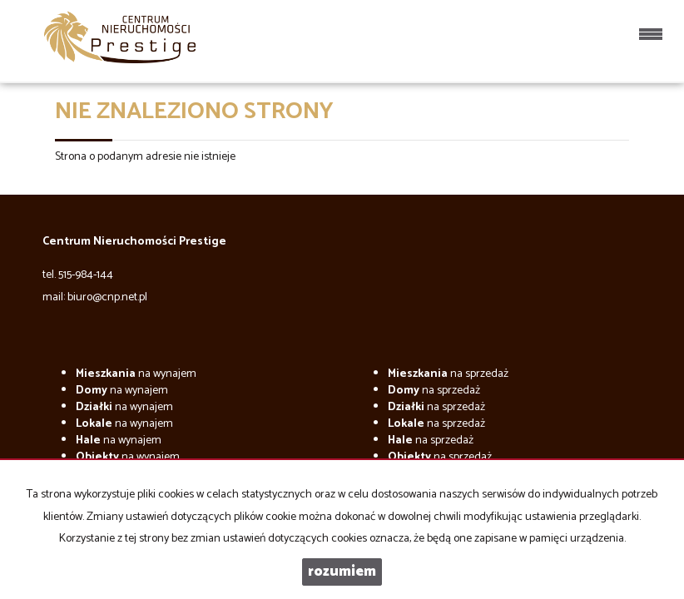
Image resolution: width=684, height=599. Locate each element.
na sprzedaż (448, 374)
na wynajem (136, 374)
